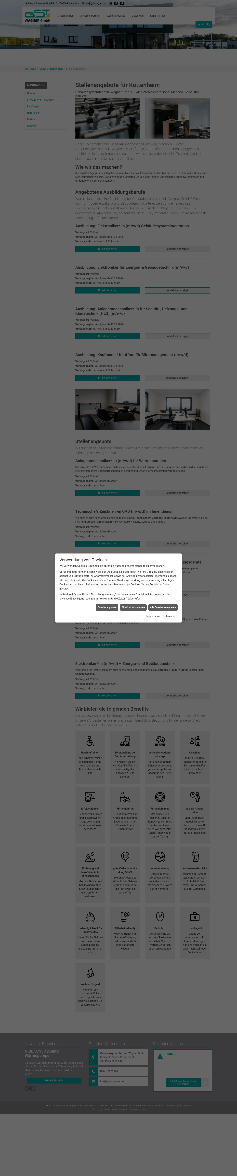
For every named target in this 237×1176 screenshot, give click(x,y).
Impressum (153, 607)
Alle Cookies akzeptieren (163, 598)
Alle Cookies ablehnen (133, 598)
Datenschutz (170, 607)
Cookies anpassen (107, 598)
